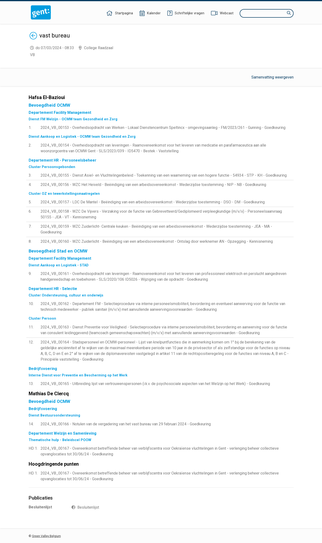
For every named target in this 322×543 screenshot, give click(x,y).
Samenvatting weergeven (272, 77)
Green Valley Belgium (46, 536)
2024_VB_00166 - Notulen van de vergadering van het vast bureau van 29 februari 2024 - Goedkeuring (126, 424)
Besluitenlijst (88, 507)
